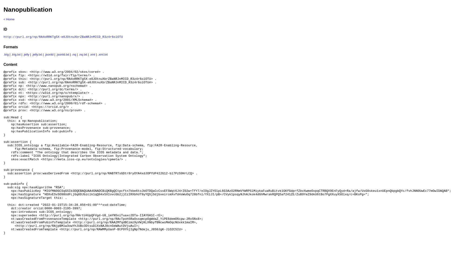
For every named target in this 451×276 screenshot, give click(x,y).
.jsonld (49, 55)
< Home (8, 19)
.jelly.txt (37, 55)
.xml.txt (103, 55)
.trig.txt (16, 55)
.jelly (26, 55)
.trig (6, 55)
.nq (74, 55)
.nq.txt (83, 55)
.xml (92, 55)
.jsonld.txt (62, 55)
